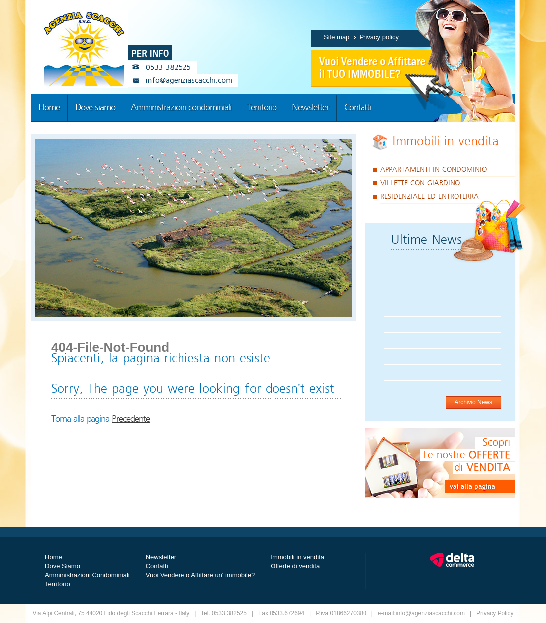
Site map (336, 37)
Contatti (157, 566)
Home (53, 557)
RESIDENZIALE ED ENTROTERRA (429, 196)
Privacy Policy (495, 613)
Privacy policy (379, 37)
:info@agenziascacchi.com (429, 613)
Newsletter (161, 557)
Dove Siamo (62, 566)
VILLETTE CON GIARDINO (420, 183)
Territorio (57, 584)
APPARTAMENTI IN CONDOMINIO (433, 169)
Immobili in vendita (445, 141)
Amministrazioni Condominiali (87, 575)
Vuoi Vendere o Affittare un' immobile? (200, 575)
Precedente (131, 419)
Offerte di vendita (295, 566)
